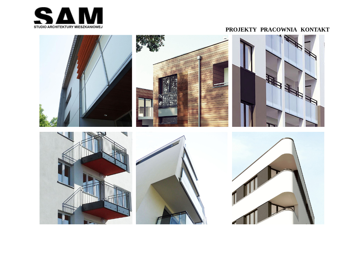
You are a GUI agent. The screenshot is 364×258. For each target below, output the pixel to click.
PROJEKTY (241, 30)
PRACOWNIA (278, 30)
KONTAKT (315, 30)
